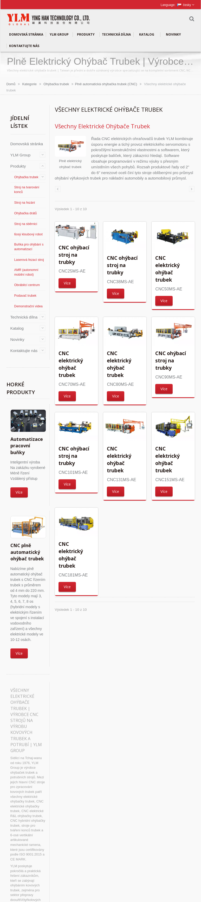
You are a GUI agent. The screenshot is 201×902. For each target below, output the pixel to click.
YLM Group (59, 34)
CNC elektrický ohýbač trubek (167, 268)
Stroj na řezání (24, 202)
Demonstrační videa (28, 306)
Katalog (146, 34)
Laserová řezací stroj (29, 260)
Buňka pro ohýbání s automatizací (29, 247)
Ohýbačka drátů (25, 213)
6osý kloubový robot (28, 234)
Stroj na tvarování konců (26, 189)
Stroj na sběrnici (25, 224)
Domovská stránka (26, 34)
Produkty (86, 34)
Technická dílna (116, 34)
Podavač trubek (25, 295)
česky (184, 5)
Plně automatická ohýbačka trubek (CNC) (106, 84)
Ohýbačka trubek (56, 84)
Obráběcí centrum (27, 285)
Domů (11, 84)
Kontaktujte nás (24, 46)
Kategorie (29, 84)
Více (19, 492)
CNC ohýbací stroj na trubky (74, 255)
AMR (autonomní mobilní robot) (26, 272)
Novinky (173, 34)
